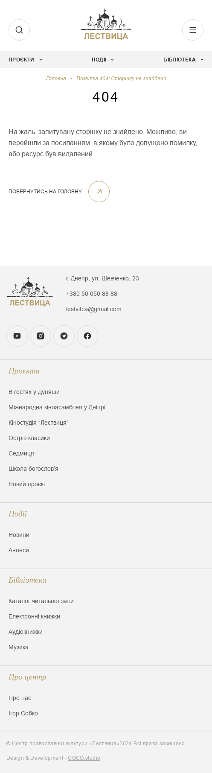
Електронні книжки (34, 616)
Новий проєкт (27, 484)
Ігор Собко (23, 713)
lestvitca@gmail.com (94, 309)
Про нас (20, 697)
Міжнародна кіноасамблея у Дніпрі (57, 407)
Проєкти (24, 370)
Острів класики (29, 438)
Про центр (27, 676)
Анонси (19, 550)
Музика (19, 647)
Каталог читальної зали (41, 601)
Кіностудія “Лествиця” (39, 422)
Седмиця (21, 453)
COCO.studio (84, 758)
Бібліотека (27, 579)
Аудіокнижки (26, 631)
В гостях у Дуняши (34, 391)
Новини (19, 534)
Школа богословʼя (33, 468)
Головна (56, 79)
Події (18, 513)
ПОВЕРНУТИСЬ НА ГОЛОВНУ (59, 191)
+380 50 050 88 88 (91, 293)
